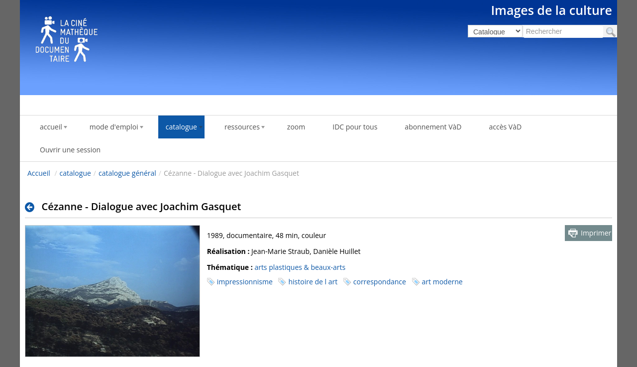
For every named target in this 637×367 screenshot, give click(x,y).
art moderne (442, 281)
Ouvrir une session (70, 149)
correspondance (379, 281)
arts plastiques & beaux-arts (299, 267)
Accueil (38, 173)
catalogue (75, 173)
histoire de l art (312, 281)
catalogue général (127, 173)
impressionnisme (245, 281)
